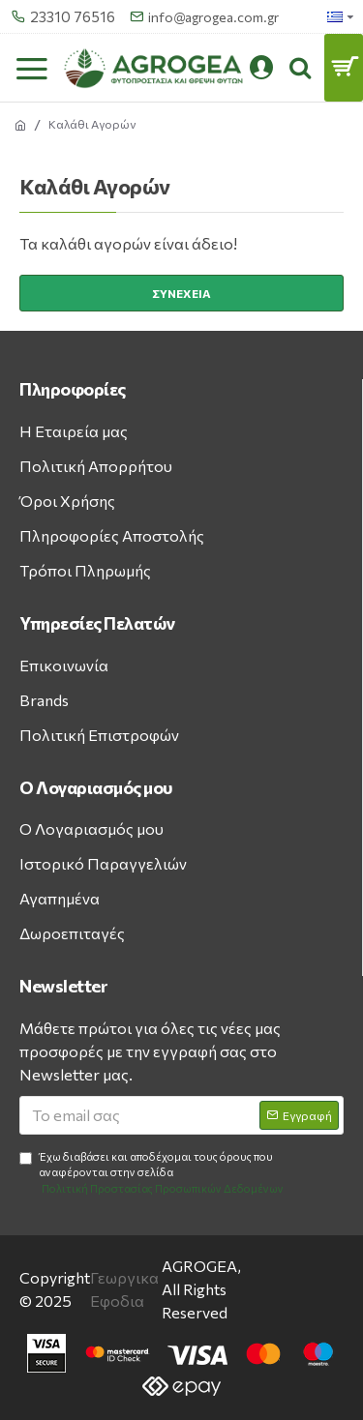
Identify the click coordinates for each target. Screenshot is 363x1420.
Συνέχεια (181, 293)
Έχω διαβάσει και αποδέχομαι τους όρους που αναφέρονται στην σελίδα (153, 1174)
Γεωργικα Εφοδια (124, 1289)
